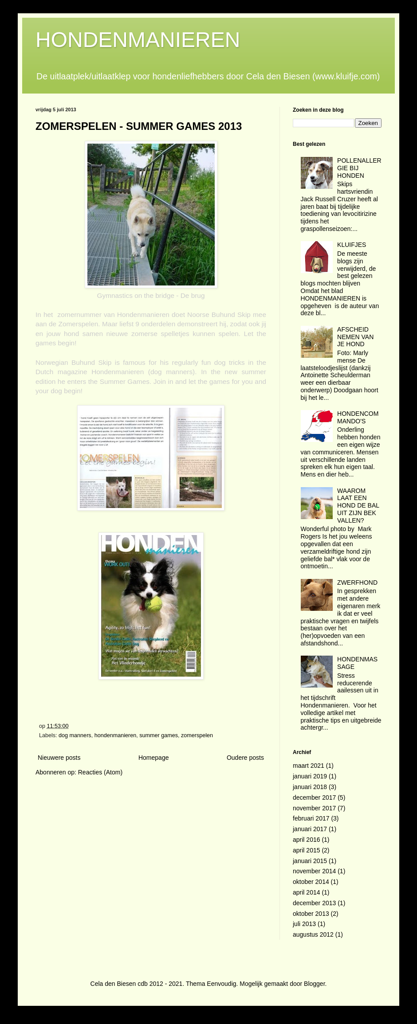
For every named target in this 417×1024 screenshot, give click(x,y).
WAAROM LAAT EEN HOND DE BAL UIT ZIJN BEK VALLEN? (358, 505)
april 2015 (306, 850)
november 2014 (314, 871)
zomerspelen (197, 735)
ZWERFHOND (357, 582)
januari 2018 (310, 786)
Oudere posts (245, 757)
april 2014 (306, 892)
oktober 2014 (311, 881)
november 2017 (314, 808)
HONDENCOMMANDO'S (357, 417)
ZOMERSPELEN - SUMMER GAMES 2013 (138, 126)
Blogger (314, 983)
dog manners (75, 735)
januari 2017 (310, 828)
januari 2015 (310, 860)
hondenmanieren (115, 735)
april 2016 (306, 839)
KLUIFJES (351, 244)
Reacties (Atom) (100, 772)
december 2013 (314, 903)
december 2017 (314, 797)
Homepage (153, 757)
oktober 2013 (311, 913)
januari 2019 (310, 776)
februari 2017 (311, 818)
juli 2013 (304, 923)
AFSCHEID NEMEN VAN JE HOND (355, 337)
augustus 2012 (313, 934)
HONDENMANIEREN (137, 39)
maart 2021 (308, 765)
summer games (158, 735)
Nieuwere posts (59, 757)
